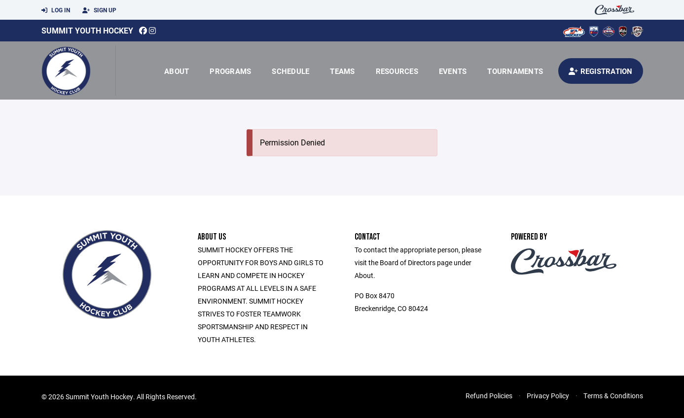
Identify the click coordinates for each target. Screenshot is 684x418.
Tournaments (515, 71)
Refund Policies (489, 395)
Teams (342, 71)
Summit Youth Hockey (87, 30)
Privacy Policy (548, 395)
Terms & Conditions (613, 395)
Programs (230, 71)
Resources (397, 71)
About (176, 71)
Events (453, 71)
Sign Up (99, 10)
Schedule (290, 71)
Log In (55, 10)
